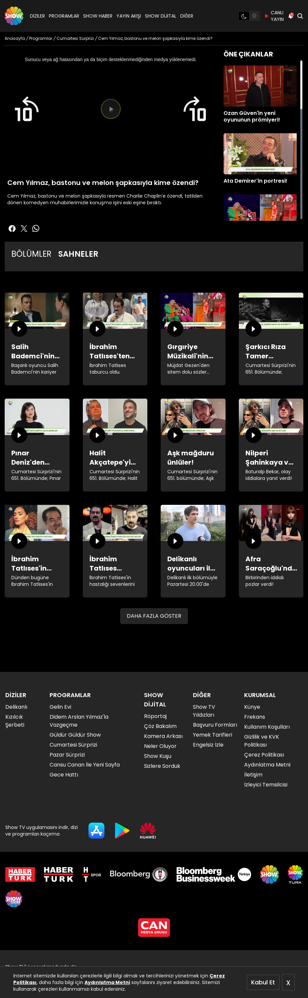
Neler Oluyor (160, 746)
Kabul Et (263, 982)
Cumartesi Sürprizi (73, 745)
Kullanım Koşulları (267, 727)
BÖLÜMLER (31, 253)
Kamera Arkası (163, 736)
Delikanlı (16, 707)
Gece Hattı (64, 774)
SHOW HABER (97, 16)
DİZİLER (37, 16)
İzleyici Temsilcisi (265, 784)
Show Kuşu (157, 756)
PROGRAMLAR (64, 16)
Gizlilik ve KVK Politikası (261, 741)
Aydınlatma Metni (107, 982)
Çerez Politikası (264, 755)
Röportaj (155, 716)
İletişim (253, 774)
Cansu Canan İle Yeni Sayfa (85, 765)
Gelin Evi (60, 707)
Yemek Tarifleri (212, 735)
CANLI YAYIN (274, 16)
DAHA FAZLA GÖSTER (154, 616)
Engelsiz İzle (208, 745)
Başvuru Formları (215, 725)
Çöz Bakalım (160, 726)
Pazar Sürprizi (67, 755)
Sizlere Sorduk (162, 766)
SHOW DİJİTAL (160, 16)
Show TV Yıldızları (204, 711)
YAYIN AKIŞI (128, 16)
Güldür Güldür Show (75, 735)
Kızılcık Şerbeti (14, 721)
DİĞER (186, 16)
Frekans (254, 717)
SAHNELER (78, 253)
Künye (252, 707)
